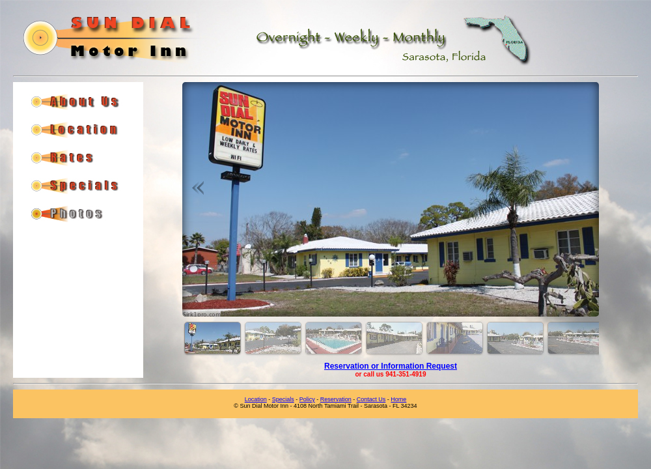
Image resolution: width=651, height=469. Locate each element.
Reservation (336, 399)
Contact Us (371, 399)
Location (256, 399)
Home (398, 399)
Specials (283, 399)
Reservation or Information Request (390, 366)
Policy (307, 399)
